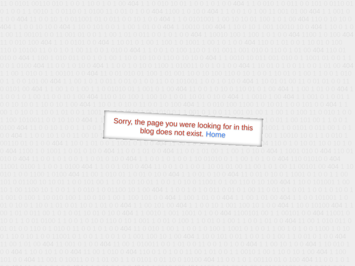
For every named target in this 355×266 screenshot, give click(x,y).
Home (216, 134)
